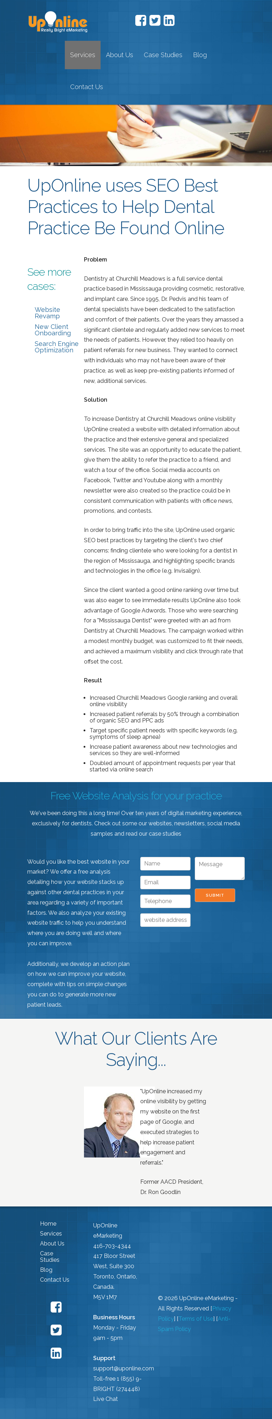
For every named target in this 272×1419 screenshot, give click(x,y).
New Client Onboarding (53, 330)
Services (82, 55)
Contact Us (86, 86)
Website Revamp (47, 313)
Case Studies (163, 55)
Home (48, 1223)
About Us (119, 55)
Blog (200, 55)
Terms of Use (195, 1318)
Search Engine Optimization (57, 347)
